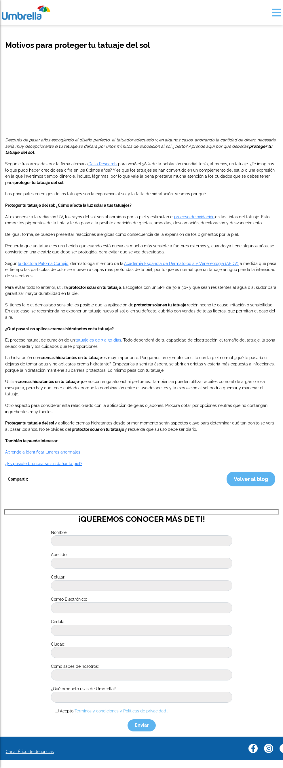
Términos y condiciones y (98, 710)
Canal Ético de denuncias (30, 751)
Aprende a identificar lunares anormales (42, 452)
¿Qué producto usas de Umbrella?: (84, 688)
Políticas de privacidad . (145, 710)
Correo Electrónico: (69, 599)
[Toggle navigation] (276, 12)
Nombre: (59, 532)
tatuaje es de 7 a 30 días (98, 339)
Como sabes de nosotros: (75, 666)
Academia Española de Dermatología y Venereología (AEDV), (181, 263)
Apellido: (59, 554)
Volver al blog (251, 479)
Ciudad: (58, 644)
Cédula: (58, 621)
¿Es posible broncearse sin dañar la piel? (43, 463)
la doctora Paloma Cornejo (43, 263)
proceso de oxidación (194, 216)
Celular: (58, 576)
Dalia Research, (102, 163)
